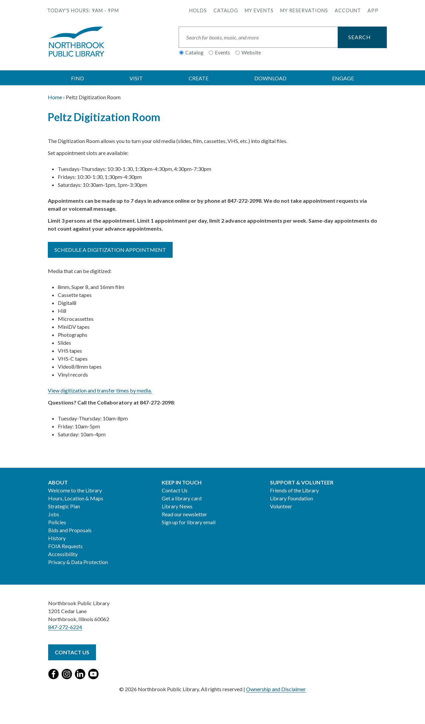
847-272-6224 (65, 627)
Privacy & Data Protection (78, 562)
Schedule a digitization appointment (110, 250)
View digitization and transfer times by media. (100, 390)
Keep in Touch (182, 482)
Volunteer (281, 506)
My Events (259, 10)
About (58, 482)
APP (373, 10)
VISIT (136, 78)
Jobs (53, 514)
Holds (198, 10)
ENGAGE (343, 78)
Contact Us (175, 490)
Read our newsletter (184, 514)
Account (348, 10)
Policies (57, 522)
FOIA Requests (65, 546)
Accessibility (63, 554)
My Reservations (304, 10)
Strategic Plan (64, 506)
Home (55, 97)
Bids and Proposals (70, 530)
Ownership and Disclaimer (276, 689)
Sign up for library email (188, 522)
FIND (77, 78)
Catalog (225, 10)
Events (222, 52)
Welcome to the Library (75, 490)
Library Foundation (291, 498)
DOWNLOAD (270, 78)
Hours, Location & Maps (75, 498)
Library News (177, 506)
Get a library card (182, 498)
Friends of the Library (294, 490)
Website (251, 52)
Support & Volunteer (301, 482)
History (57, 538)
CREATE (199, 78)
